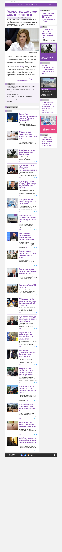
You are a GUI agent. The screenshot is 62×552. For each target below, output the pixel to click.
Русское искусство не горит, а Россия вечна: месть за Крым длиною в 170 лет (48, 33)
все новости (44, 23)
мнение (44, 27)
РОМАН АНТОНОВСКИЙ (45, 40)
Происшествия (44, 89)
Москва (9, 18)
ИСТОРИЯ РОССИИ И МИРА (47, 112)
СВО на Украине (36, 2)
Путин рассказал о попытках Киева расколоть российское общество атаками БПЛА (27, 282)
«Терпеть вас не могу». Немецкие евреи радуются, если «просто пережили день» (47, 141)
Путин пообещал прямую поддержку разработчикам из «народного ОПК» (27, 312)
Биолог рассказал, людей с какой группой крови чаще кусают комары (27, 507)
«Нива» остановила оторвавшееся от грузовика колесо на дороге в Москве (27, 245)
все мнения (53, 40)
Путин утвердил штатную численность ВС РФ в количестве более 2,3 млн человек (27, 459)
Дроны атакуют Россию (24, 2)
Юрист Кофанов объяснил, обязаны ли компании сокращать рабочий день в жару (26, 441)
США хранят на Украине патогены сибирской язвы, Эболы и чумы (27, 215)
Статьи (31, 5)
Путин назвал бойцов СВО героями (27, 327)
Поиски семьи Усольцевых (49, 2)
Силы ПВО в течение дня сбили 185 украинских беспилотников (27, 151)
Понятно (51, 538)
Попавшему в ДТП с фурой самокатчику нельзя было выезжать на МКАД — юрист (27, 343)
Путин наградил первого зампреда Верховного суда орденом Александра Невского (27, 198)
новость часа (45, 10)
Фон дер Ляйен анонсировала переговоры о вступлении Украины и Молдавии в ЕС (28, 117)
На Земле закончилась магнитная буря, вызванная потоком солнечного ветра (27, 523)
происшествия (46, 63)
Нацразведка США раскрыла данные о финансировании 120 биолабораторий (26, 391)
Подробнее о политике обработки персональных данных (33, 539)
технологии (45, 100)
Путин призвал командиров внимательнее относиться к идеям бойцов (28, 374)
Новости (25, 5)
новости (9, 111)
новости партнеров (12, 107)
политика (44, 135)
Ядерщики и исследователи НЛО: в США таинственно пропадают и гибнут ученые (48, 69)
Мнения (38, 5)
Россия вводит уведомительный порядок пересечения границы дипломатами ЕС (27, 409)
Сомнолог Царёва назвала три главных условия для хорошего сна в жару (28, 135)
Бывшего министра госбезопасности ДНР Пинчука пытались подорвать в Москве (26, 264)
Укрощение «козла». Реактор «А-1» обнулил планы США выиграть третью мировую (48, 106)
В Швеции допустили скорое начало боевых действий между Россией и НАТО (27, 477)
